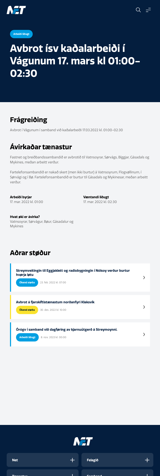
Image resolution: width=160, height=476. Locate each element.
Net (15, 460)
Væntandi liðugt (96, 197)
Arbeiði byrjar (21, 197)
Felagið (92, 460)
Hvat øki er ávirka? (25, 217)
